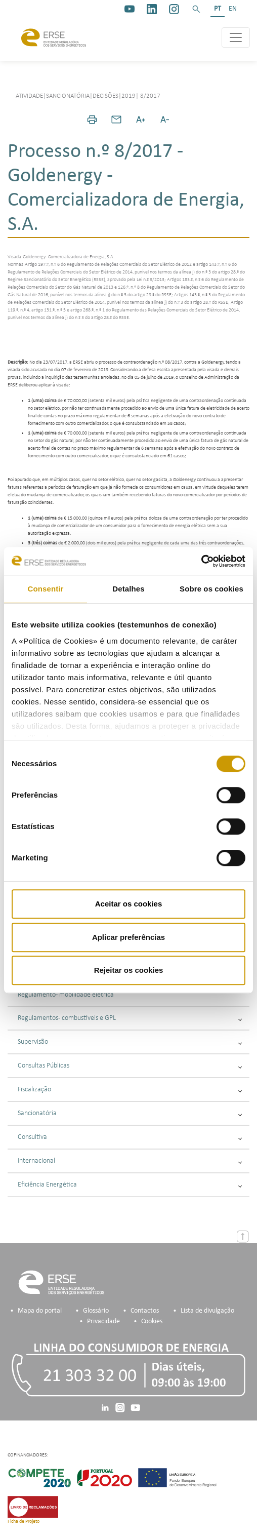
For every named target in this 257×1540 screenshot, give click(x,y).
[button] (196, 9)
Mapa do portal (40, 1311)
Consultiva (130, 1137)
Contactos (145, 1311)
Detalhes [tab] (128, 588)
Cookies (151, 1321)
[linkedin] (152, 9)
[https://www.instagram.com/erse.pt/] (174, 9)
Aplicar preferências (128, 937)
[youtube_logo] (129, 9)
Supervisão (130, 1042)
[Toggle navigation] (236, 37)
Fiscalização (130, 1089)
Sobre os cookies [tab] (211, 588)
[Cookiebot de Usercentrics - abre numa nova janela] (201, 561)
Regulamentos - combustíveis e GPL (130, 1018)
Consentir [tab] (46, 588)
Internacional (130, 1161)
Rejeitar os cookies (128, 970)
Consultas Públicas (130, 1066)
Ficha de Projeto (23, 1521)
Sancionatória (130, 1113)
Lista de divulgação (207, 1311)
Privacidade (103, 1321)
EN (233, 9)
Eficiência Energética (130, 1185)
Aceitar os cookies (128, 903)
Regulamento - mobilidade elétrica (66, 995)
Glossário (96, 1311)
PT (217, 9)
